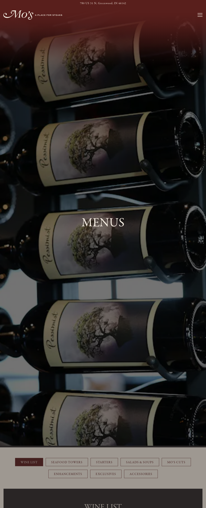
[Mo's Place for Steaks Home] (32, 15)
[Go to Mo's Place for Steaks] (103, 3)
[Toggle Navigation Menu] (200, 15)
